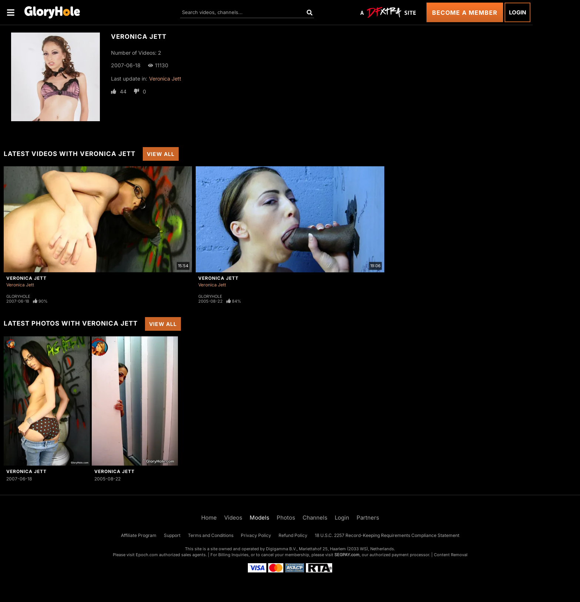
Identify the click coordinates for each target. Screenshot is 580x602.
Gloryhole (18, 296)
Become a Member (465, 12)
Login (517, 12)
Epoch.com (147, 554)
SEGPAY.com (347, 554)
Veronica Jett (165, 78)
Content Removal (451, 554)
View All (161, 154)
